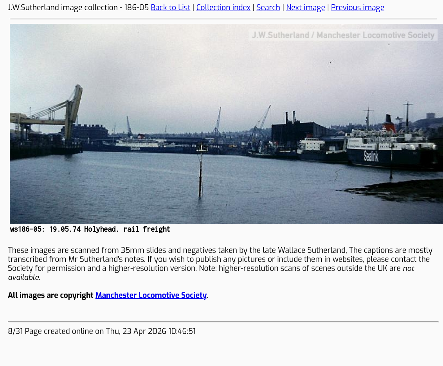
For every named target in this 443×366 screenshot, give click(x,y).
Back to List (171, 8)
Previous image (357, 8)
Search (268, 8)
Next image (305, 8)
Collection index (223, 8)
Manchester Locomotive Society (150, 295)
